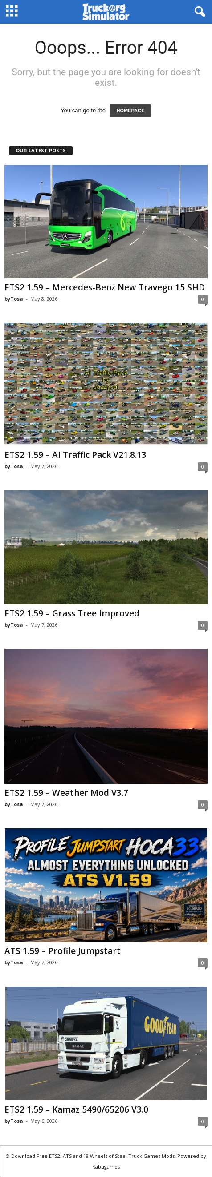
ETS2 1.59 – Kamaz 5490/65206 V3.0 (76, 1109)
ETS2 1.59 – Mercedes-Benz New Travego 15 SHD (104, 287)
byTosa (13, 298)
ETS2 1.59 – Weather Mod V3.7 (66, 793)
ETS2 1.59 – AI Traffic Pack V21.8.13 (75, 455)
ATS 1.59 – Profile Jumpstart (62, 951)
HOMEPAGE (130, 110)
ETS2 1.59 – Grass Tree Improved (71, 613)
